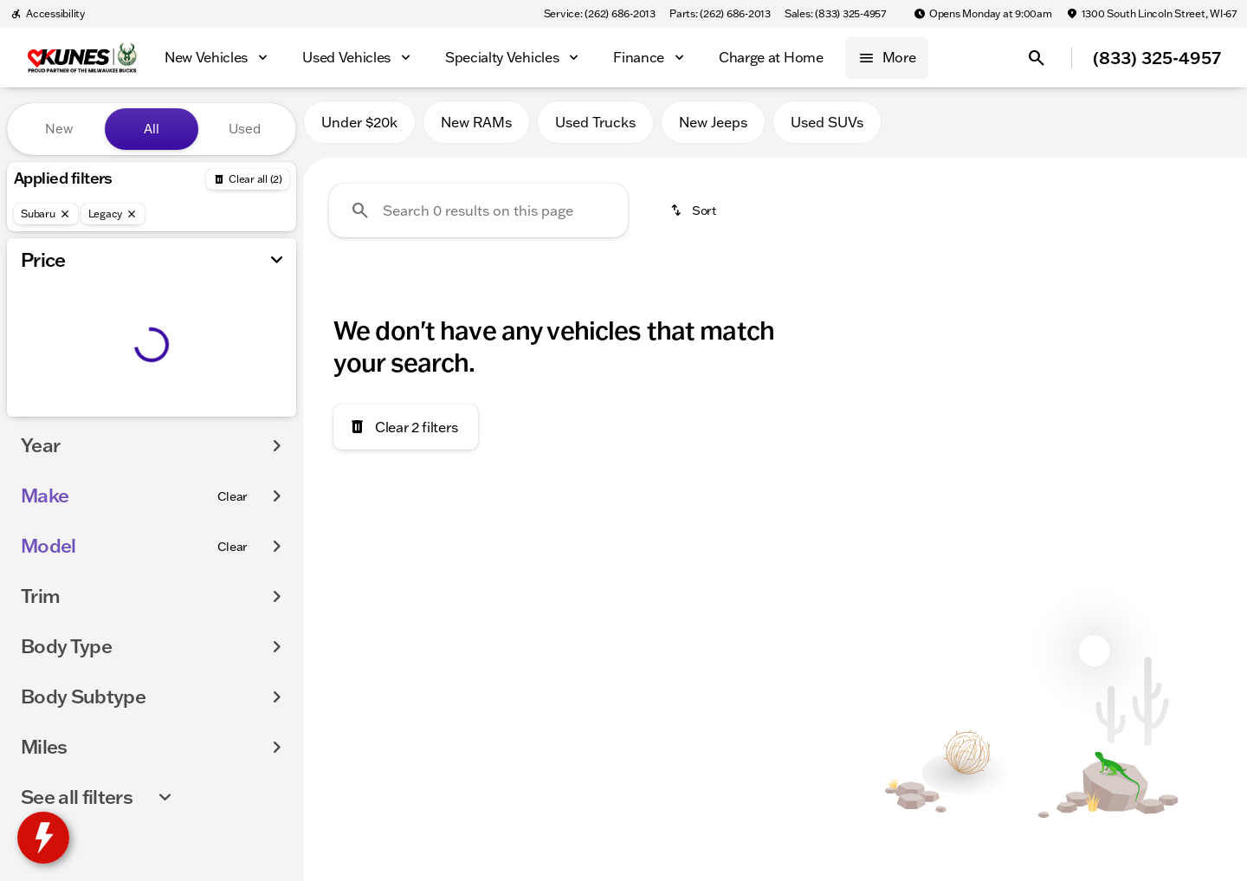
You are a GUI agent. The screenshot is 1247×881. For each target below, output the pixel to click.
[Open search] (1036, 58)
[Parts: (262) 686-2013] (720, 13)
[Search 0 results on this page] (478, 217)
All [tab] (151, 128)
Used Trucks (595, 129)
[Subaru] (46, 214)
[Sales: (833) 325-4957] (835, 13)
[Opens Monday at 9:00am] (983, 13)
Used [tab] (245, 128)
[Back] (247, 179)
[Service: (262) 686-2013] (599, 13)
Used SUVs (827, 129)
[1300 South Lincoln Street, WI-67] (1151, 13)
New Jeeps (713, 129)
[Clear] (233, 496)
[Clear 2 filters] (405, 434)
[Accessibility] (47, 13)
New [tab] (59, 128)
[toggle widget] (43, 838)
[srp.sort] (694, 217)
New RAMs (476, 129)
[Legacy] (113, 214)
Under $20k (359, 129)
